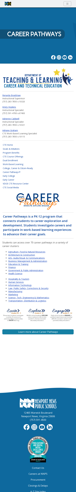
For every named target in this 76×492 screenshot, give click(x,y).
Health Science (15, 273)
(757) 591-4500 (38, 419)
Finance (12, 267)
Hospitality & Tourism (18, 279)
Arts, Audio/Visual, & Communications (26, 258)
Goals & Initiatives (11, 148)
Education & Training (18, 264)
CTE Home (8, 144)
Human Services (16, 282)
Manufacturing (15, 291)
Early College (9, 175)
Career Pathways (34, 34)
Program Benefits (11, 152)
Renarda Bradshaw (11, 95)
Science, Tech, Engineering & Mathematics (28, 297)
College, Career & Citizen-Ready (18, 168)
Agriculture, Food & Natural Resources (26, 251)
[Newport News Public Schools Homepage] (38, 403)
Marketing (13, 294)
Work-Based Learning (13, 164)
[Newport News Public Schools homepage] (8, 3)
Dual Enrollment (10, 160)
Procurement (38, 479)
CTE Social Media (11, 187)
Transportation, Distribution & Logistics (27, 300)
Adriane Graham (10, 130)
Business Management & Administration (27, 261)
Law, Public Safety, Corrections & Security (28, 288)
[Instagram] (59, 57)
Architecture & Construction (21, 254)
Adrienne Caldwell (10, 118)
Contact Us (38, 468)
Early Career (8, 179)
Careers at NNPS (38, 473)
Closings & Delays (38, 485)
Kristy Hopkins (9, 107)
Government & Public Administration (25, 270)
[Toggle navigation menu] (67, 3)
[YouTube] (64, 57)
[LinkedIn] (70, 57)
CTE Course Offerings (13, 156)
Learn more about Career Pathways (38, 331)
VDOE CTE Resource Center (16, 183)
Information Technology (20, 285)
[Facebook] (53, 57)
